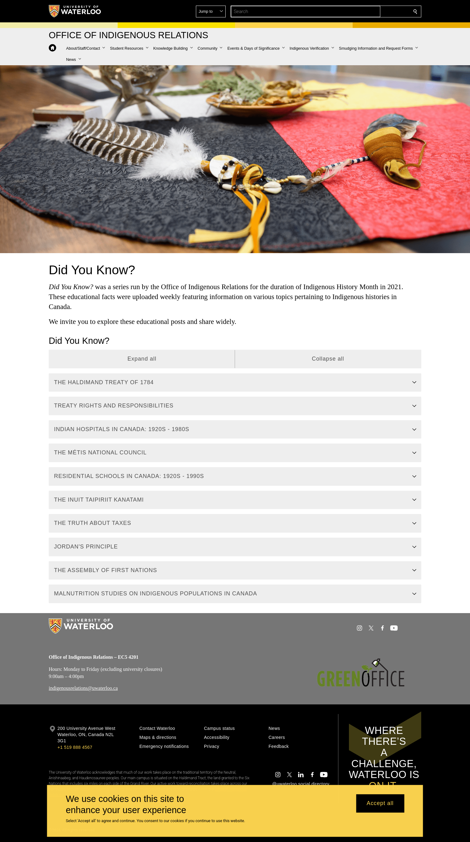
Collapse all (328, 359)
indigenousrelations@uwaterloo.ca (83, 688)
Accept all (380, 803)
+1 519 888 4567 (74, 747)
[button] (370, 11)
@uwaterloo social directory (300, 783)
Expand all (141, 359)
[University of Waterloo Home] (75, 11)
